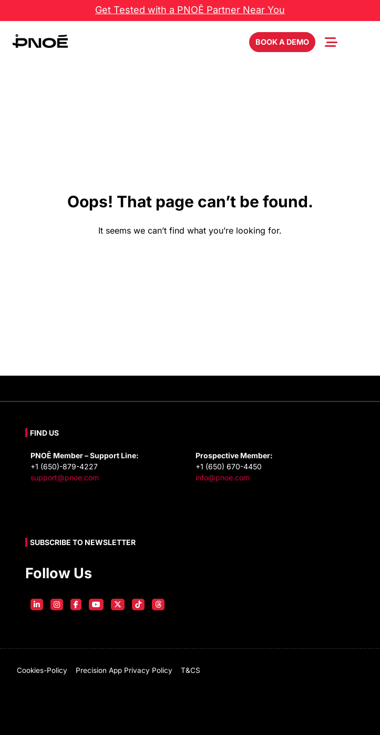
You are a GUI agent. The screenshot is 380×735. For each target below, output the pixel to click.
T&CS (190, 670)
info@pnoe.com (223, 477)
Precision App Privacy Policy (124, 670)
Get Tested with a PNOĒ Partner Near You (190, 9)
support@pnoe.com (64, 477)
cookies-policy (42, 670)
